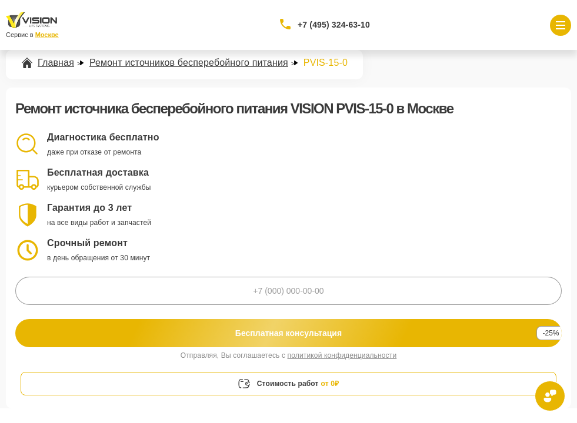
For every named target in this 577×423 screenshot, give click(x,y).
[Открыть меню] (560, 25)
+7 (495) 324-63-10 (334, 24)
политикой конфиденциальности (342, 355)
